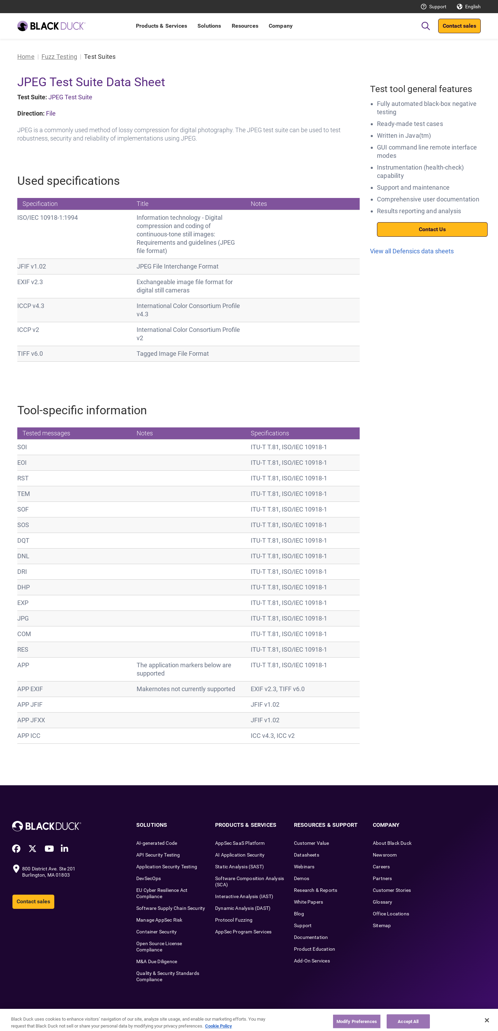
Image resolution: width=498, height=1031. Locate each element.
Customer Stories (392, 890)
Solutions (209, 25)
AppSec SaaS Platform (240, 843)
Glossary (382, 902)
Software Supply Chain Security (170, 908)
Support (437, 6)
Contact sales (459, 25)
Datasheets (306, 855)
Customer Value (311, 843)
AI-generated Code (156, 843)
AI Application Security (240, 855)
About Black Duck (392, 843)
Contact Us (432, 229)
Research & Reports (315, 890)
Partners (382, 878)
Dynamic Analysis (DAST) (242, 908)
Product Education (314, 949)
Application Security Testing (166, 866)
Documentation (311, 937)
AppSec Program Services (243, 931)
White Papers (308, 902)
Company (281, 25)
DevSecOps (148, 878)
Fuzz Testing (59, 56)
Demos (301, 878)
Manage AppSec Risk (159, 920)
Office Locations (391, 913)
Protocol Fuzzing (233, 920)
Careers (381, 866)
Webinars (304, 866)
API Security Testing (158, 855)
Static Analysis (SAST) (239, 866)
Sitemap (382, 925)
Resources (245, 25)
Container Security (156, 931)
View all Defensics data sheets (412, 251)
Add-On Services (312, 961)
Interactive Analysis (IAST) (244, 896)
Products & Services (161, 25)
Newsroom (385, 855)
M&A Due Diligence (156, 961)
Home (26, 56)
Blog (299, 913)
